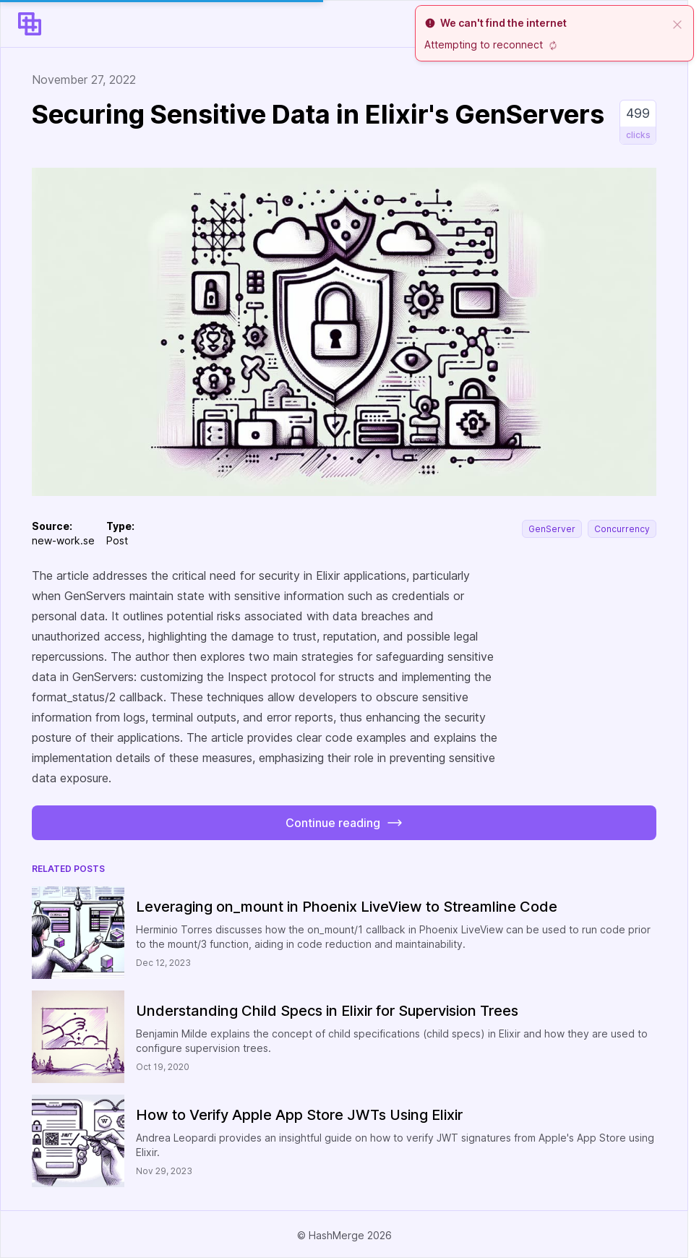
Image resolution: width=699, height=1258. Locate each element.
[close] (677, 23)
